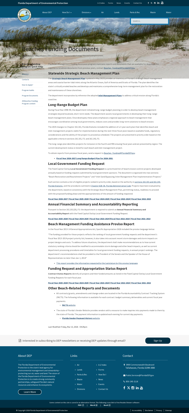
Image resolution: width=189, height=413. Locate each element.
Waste (153, 12)
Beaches (25, 74)
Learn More (30, 391)
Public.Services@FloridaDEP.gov (140, 375)
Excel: (107, 405)
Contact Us (137, 3)
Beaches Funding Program (73, 56)
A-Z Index (101, 3)
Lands (116, 12)
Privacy (159, 410)
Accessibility (137, 410)
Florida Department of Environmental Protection (43, 3)
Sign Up (158, 340)
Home (24, 56)
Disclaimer (149, 410)
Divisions (86, 12)
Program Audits (28, 90)
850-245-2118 (132, 381)
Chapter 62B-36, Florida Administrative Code (111, 186)
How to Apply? (27, 85)
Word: (93, 405)
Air (102, 12)
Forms (110, 3)
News (119, 3)
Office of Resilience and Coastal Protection (49, 56)
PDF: (81, 405)
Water (168, 12)
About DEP (47, 12)
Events (127, 3)
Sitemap (168, 410)
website (68, 305)
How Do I (66, 12)
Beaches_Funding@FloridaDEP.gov (119, 68)
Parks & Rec (135, 12)
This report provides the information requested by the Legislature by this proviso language (97, 263)
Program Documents (30, 95)
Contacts (25, 79)
